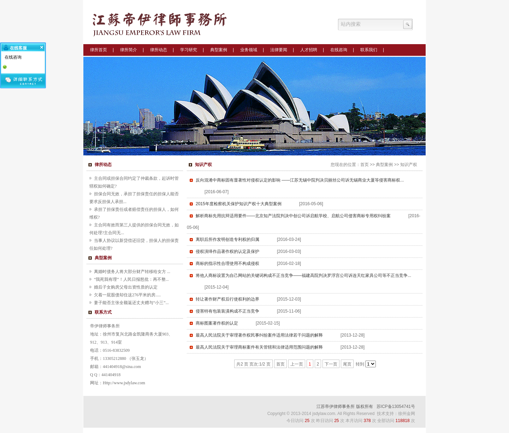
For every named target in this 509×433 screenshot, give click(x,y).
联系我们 (368, 49)
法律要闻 (278, 49)
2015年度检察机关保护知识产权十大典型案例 (239, 203)
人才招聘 (308, 49)
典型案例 (218, 49)
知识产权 (408, 164)
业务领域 (248, 49)
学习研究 (188, 49)
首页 (364, 164)
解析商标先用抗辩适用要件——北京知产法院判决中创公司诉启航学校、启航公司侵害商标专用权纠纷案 (293, 215)
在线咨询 (338, 49)
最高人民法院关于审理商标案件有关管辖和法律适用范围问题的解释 (259, 347)
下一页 (331, 364)
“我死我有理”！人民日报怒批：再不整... (131, 279)
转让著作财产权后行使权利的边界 (227, 299)
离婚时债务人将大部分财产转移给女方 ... (132, 271)
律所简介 (128, 49)
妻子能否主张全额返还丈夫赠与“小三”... (131, 302)
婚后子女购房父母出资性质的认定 (126, 287)
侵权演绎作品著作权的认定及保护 (227, 251)
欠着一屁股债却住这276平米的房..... (127, 294)
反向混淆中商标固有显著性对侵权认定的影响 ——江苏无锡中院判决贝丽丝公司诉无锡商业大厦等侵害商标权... (300, 180)
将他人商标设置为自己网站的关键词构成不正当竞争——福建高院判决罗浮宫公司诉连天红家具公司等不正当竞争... (303, 275)
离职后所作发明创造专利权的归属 (227, 239)
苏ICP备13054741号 (396, 406)
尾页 (347, 364)
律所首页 (98, 49)
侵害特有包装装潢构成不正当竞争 (227, 311)
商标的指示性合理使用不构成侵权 (227, 263)
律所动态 (158, 49)
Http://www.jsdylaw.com (124, 382)
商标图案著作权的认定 (217, 323)
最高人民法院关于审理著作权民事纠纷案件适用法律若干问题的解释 (259, 335)
